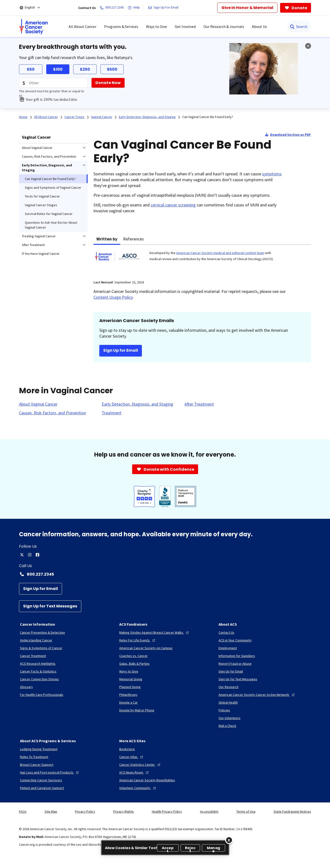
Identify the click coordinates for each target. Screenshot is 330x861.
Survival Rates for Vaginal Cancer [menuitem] (49, 214)
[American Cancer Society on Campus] (146, 648)
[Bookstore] (127, 749)
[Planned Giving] (130, 687)
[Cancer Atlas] (131, 757)
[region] (165, 847)
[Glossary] (26, 687)
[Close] (229, 840)
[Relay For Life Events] (137, 640)
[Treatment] (111, 413)
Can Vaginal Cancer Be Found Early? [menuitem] (50, 179)
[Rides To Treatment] (34, 757)
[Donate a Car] (128, 702)
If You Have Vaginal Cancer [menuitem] (41, 253)
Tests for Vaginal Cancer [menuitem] (42, 196)
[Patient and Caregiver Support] (42, 788)
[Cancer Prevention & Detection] (42, 632)
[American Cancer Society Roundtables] (147, 780)
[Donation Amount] (53, 83)
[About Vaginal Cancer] (38, 404)
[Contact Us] (226, 632)
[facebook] (37, 555)
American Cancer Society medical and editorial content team (220, 253)
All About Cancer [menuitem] (82, 26)
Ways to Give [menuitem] (156, 26)
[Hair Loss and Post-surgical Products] (50, 772)
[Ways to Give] (128, 671)
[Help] (135, 8)
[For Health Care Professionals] (41, 695)
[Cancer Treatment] (33, 656)
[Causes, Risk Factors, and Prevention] (52, 413)
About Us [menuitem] (259, 26)
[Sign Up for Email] (40, 589)
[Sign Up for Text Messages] (50, 606)
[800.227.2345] (113, 8)
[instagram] (30, 555)
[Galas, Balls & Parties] (134, 663)
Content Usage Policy (113, 297)
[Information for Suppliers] (237, 656)
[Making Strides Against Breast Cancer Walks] (154, 632)
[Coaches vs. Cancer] (133, 656)
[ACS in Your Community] (235, 640)
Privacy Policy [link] (85, 811)
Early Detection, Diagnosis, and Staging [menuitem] (47, 167)
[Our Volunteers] (229, 718)
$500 (112, 69)
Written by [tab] (106, 239)
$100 (58, 69)
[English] (33, 8)
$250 (85, 69)
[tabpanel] (202, 259)
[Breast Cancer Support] (36, 764)
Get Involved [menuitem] (185, 26)
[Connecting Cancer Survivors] (41, 780)
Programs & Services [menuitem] (121, 26)
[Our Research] (228, 687)
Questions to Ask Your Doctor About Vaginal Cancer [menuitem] (51, 225)
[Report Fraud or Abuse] (235, 663)
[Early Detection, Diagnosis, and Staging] (137, 404)
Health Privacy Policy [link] (167, 811)
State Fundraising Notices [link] (292, 811)
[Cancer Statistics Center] (140, 764)
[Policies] (224, 710)
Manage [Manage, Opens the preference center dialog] (213, 848)
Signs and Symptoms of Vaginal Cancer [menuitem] (53, 187)
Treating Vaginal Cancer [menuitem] (39, 236)
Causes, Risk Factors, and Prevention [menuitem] (49, 156)
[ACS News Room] (134, 772)
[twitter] (22, 555)
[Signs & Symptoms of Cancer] (41, 648)
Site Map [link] (51, 811)
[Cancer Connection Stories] (39, 679)
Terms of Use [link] (246, 811)
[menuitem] (33, 26)
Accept (168, 848)
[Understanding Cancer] (36, 640)
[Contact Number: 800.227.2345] (165, 574)
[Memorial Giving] (130, 679)
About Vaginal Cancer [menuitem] (37, 147)
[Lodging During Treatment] (38, 749)
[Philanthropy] (128, 695)
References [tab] (133, 239)
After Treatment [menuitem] (33, 245)
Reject (190, 848)
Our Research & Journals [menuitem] (223, 26)
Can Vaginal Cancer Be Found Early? (207, 117)
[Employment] (228, 648)
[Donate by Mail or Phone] (136, 710)
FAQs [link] (23, 811)
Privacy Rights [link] (123, 811)
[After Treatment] (199, 404)
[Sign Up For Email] (164, 8)
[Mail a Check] (227, 726)
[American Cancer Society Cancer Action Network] (257, 695)
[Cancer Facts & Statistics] (38, 671)
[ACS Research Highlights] (37, 663)
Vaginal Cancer (36, 137)
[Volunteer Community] (138, 788)
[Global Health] (228, 702)
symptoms (272, 174)
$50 (31, 69)
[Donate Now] (108, 83)
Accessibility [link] (209, 811)
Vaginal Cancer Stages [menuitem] (41, 205)
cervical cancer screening (173, 205)
